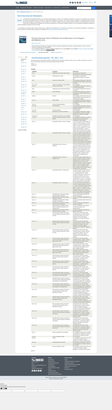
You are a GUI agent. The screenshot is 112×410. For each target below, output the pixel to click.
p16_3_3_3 (34, 266)
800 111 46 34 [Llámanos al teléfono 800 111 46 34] (35, 362)
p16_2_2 (34, 197)
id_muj (33, 76)
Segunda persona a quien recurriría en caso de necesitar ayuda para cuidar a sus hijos (61, 223)
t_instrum (34, 117)
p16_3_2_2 (34, 244)
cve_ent (34, 100)
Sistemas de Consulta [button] (38, 7)
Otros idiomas (85, 2)
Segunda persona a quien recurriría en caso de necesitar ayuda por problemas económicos (61, 319)
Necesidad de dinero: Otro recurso (60, 182)
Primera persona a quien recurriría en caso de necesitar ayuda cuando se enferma (60, 257)
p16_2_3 (34, 199)
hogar (33, 91)
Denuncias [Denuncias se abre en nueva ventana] (67, 367)
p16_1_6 (34, 182)
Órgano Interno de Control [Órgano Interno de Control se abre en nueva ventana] (70, 366)
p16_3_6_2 (34, 318)
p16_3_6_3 (34, 325)
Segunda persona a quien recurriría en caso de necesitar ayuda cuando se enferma (61, 262)
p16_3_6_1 (34, 310)
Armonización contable (53, 372)
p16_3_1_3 (34, 229)
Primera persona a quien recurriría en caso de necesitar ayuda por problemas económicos (61, 312)
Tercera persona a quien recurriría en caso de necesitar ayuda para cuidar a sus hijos (60, 231)
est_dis (33, 346)
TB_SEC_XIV (24, 121)
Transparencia (51, 364)
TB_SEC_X (23, 77)
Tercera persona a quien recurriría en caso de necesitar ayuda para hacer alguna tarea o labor (60, 251)
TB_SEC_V (23, 101)
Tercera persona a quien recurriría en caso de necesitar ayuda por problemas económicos (61, 327)
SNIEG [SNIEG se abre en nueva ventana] (66, 359)
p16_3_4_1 (34, 272)
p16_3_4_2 (34, 278)
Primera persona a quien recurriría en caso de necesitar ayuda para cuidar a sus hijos (60, 214)
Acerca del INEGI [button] (65, 7)
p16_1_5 (34, 170)
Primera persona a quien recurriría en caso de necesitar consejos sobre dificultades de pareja (60, 291)
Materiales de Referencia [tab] (56, 52)
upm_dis (34, 342)
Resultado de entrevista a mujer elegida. (61, 115)
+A (95, 2)
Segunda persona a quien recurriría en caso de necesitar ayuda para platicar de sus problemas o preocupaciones (61, 280)
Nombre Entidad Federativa (58, 104)
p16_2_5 (34, 205)
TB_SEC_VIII (23, 84)
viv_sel (33, 85)
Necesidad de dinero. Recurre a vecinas (61, 132)
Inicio (18, 11)
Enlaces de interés (69, 369)
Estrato (54, 338)
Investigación (51, 359)
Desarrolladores (51, 366)
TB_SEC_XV (23, 119)
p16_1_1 (34, 121)
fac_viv (33, 332)
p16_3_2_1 (34, 238)
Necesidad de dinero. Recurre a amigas (61, 121)
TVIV (22, 109)
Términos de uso (56, 377)
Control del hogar (56, 91)
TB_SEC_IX (23, 79)
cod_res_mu (35, 115)
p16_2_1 (34, 194)
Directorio (34, 366)
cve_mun (34, 105)
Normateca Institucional (53, 363)
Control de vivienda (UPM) (58, 80)
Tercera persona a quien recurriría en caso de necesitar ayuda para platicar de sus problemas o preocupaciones (61, 285)
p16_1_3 (34, 144)
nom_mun (34, 110)
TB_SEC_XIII (23, 127)
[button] (93, 8)
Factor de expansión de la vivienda (60, 332)
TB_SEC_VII (23, 90)
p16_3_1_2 (34, 221)
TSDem (22, 107)
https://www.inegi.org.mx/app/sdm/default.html (57, 29)
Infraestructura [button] (56, 7)
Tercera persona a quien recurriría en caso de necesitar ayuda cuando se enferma (60, 268)
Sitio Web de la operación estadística (84, 48)
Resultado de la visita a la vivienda (60, 111)
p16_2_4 (34, 202)
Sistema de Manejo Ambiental (54, 374)
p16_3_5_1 (34, 289)
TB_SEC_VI (23, 99)
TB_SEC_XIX (24, 111)
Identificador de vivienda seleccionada (60, 73)
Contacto (91, 2)
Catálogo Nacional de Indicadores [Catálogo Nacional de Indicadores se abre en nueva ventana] (72, 361)
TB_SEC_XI (23, 71)
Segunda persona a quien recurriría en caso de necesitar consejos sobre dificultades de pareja (61, 298)
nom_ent (34, 104)
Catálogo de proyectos (25, 11)
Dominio (54, 95)
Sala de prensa (51, 361)
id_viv (33, 73)
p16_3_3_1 (34, 255)
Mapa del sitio (49, 377)
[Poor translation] (5, 388)
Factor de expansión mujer (58, 336)
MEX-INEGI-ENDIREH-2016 (37, 11)
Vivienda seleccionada (57, 85)
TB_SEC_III (23, 105)
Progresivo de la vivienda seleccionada (61, 88)
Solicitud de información (37, 368)
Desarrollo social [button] (48, 7)
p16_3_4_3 (34, 283)
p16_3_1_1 (34, 212)
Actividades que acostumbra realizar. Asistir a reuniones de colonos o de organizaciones (60, 207)
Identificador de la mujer (57, 76)
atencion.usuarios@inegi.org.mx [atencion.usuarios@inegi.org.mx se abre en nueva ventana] (39, 365)
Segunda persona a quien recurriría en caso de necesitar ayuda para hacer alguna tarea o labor (61, 245)
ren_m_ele (34, 84)
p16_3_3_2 (34, 261)
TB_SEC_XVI (24, 117)
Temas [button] (17, 7)
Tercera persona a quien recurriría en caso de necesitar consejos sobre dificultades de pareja (60, 305)
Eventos (50, 369)
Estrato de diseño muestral (58, 346)
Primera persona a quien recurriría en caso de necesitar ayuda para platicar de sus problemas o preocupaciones (61, 274)
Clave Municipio (56, 105)
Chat (110, 25)
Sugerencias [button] (111, 33)
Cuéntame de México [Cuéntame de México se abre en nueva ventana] (69, 363)
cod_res (34, 111)
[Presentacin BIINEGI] (56, 23)
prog (33, 88)
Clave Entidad (55, 100)
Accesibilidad (63, 377)
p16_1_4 (34, 157)
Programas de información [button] (26, 7)
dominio (34, 95)
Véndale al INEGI (52, 370)
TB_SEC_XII (23, 69)
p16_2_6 (34, 209)
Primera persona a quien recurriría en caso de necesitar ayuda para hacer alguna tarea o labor (60, 240)
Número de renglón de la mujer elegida (61, 84)
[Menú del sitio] (56, 8)
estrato (33, 338)
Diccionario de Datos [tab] (43, 52)
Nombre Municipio (56, 110)
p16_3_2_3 (34, 249)
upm (33, 80)
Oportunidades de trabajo (53, 367)
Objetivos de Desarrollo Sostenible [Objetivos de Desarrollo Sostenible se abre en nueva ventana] (72, 364)
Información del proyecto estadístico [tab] (28, 52)
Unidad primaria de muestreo (58, 342)
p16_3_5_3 (34, 303)
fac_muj (34, 336)
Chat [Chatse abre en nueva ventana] (33, 363)
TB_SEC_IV (23, 103)
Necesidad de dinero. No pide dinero (60, 170)
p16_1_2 (34, 132)
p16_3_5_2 (34, 296)
